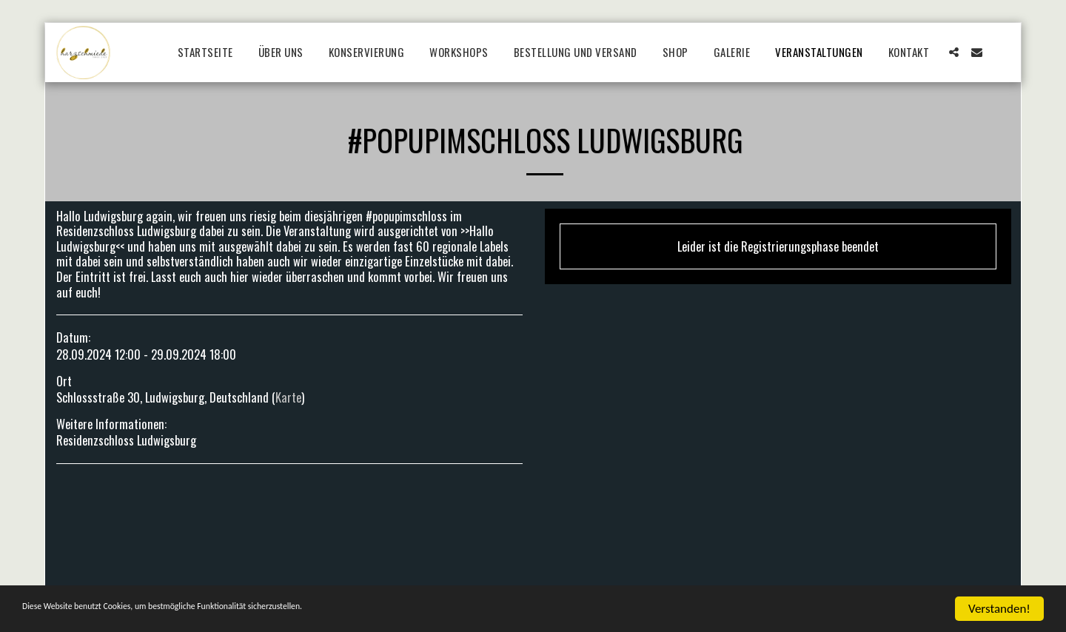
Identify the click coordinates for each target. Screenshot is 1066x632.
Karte (288, 397)
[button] (954, 52)
